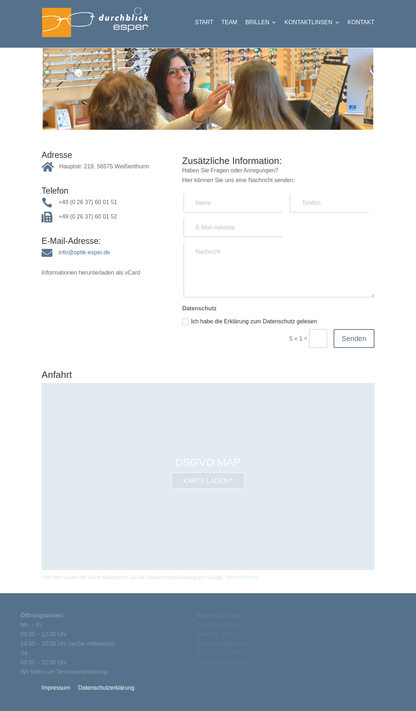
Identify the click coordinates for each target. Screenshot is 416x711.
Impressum (56, 688)
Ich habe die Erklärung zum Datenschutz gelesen (249, 321)
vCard (132, 273)
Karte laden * (208, 480)
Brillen (257, 22)
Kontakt (361, 22)
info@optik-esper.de (84, 252)
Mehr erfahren (242, 577)
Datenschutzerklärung (106, 688)
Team (229, 22)
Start (204, 22)
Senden (354, 338)
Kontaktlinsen (308, 22)
